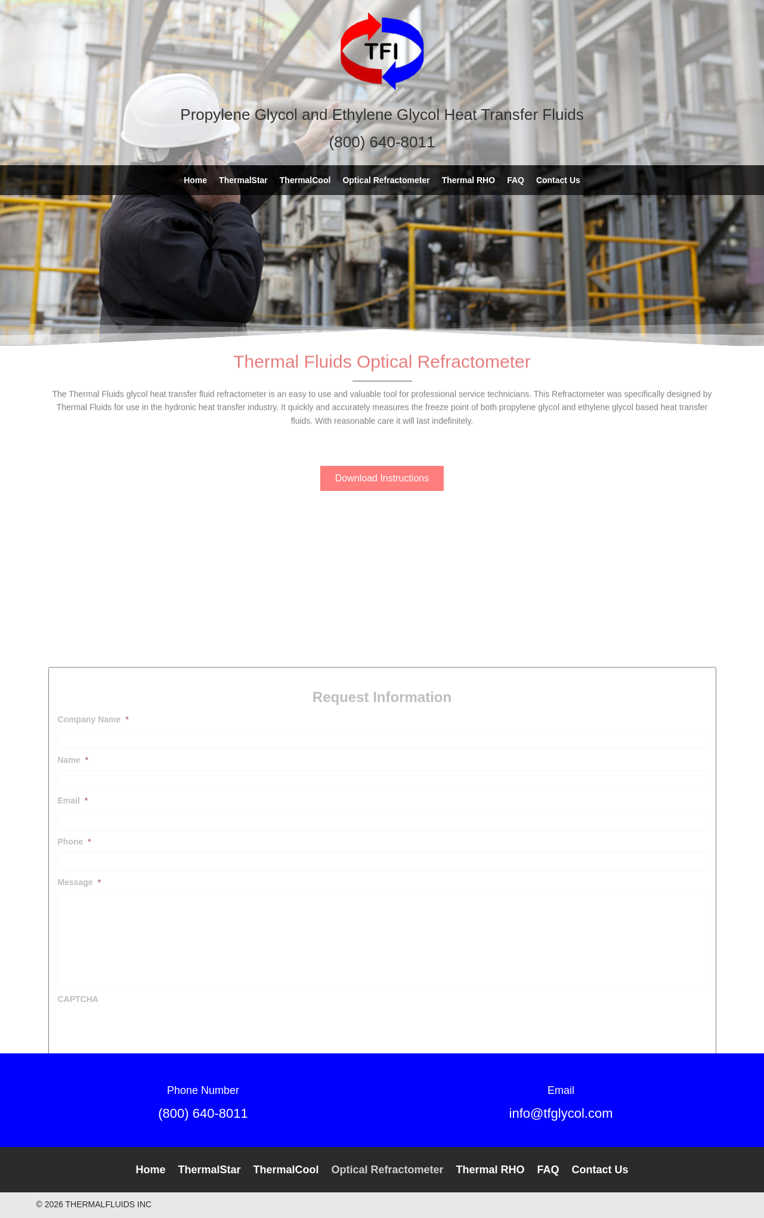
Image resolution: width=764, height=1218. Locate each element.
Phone (74, 957)
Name (73, 875)
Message (79, 997)
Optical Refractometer (387, 1170)
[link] (195, 180)
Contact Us (600, 1170)
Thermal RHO (490, 1170)
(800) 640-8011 (203, 1113)
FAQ (548, 1170)
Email (73, 915)
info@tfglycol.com (561, 1113)
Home (150, 1170)
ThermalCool (285, 1170)
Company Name (93, 834)
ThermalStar (209, 1170)
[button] (382, 467)
